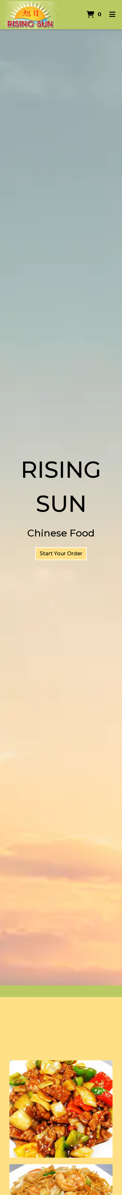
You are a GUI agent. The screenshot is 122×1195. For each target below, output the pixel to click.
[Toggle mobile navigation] (112, 14)
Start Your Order (61, 553)
